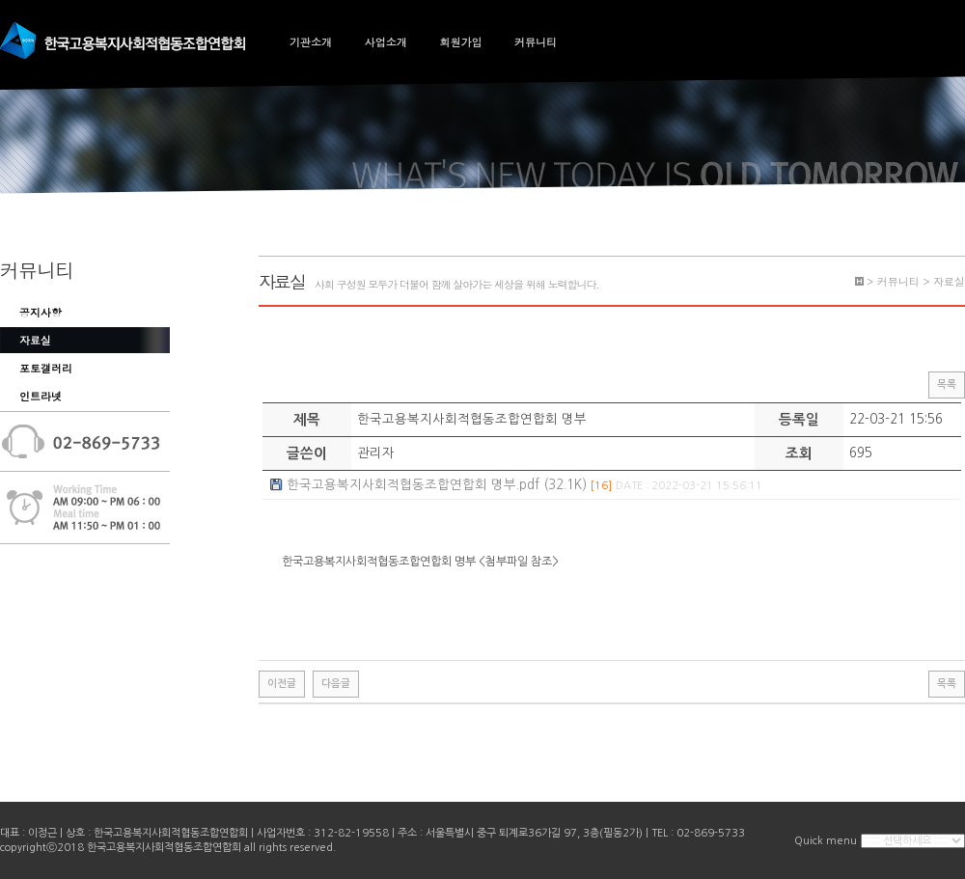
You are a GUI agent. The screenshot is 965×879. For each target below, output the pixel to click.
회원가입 (460, 42)
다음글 (335, 683)
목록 (946, 384)
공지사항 (40, 312)
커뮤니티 (535, 42)
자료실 (35, 340)
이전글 (281, 683)
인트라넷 (40, 396)
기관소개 (311, 42)
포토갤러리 (45, 368)
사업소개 (386, 42)
